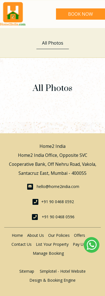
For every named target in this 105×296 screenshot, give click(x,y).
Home (17, 235)
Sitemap (26, 271)
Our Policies (59, 235)
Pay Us (79, 244)
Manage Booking (48, 253)
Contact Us (21, 244)
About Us (35, 235)
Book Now (80, 14)
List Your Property (52, 244)
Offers (79, 235)
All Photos (52, 43)
